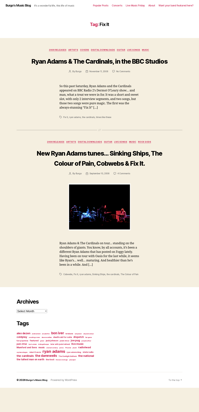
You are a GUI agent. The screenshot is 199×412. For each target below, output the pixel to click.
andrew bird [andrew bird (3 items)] (36, 358)
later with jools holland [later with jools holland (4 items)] (60, 368)
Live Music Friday (135, 5)
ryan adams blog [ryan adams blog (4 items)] (74, 376)
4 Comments (124, 194)
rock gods (148, 153)
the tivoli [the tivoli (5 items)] (50, 384)
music (149, 50)
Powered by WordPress (65, 404)
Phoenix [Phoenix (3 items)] (68, 372)
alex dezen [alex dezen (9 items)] (23, 357)
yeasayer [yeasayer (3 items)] (72, 384)
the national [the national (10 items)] (86, 380)
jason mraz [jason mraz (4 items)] (64, 365)
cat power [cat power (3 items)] (78, 358)
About (151, 5)
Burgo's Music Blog (20, 5)
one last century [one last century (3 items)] (52, 372)
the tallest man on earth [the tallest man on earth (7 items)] (30, 383)
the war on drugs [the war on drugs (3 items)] (62, 384)
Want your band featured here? (176, 5)
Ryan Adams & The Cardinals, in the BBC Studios (99, 66)
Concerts (117, 5)
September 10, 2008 (99, 194)
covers (83, 50)
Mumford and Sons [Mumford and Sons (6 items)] (27, 371)
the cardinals (88, 127)
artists (71, 50)
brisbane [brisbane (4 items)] (69, 358)
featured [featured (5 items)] (34, 365)
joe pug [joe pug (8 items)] (75, 364)
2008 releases (55, 50)
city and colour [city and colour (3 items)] (88, 358)
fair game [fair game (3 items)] (88, 361)
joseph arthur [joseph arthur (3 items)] (86, 365)
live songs (136, 50)
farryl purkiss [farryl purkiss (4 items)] (22, 365)
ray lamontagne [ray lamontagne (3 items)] (22, 376)
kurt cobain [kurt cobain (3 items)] (33, 368)
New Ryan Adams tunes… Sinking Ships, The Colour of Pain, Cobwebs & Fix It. (99, 173)
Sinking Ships (99, 295)
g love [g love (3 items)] (42, 365)
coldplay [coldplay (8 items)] (22, 361)
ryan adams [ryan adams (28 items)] (53, 375)
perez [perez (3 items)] (61, 372)
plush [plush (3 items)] (75, 372)
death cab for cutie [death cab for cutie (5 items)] (62, 361)
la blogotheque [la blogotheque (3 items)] (43, 368)
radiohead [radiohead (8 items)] (84, 371)
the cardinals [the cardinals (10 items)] (25, 380)
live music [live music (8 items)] (77, 368)
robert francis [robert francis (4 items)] (35, 376)
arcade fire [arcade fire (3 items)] (46, 358)
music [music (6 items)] (41, 371)
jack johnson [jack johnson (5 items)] (52, 365)
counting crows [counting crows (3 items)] (34, 361)
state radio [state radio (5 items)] (88, 376)
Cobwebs (68, 295)
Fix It (65, 127)
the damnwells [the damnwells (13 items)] (46, 380)
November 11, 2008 (99, 82)
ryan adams (75, 127)
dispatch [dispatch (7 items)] (78, 361)
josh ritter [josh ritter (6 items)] (22, 368)
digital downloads (103, 50)
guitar (122, 50)
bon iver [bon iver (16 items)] (57, 357)
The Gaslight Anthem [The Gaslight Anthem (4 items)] (67, 380)
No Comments (124, 82)
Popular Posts (100, 5)
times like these (104, 127)
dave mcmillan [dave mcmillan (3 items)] (47, 361)
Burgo (78, 82)
